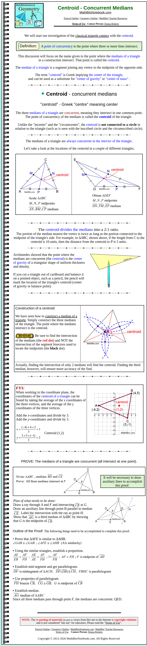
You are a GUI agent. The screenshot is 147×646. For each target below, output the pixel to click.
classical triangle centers (92, 35)
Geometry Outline (89, 18)
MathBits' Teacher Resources (113, 18)
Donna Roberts (111, 24)
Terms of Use (78, 24)
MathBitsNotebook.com (95, 12)
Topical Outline (71, 18)
